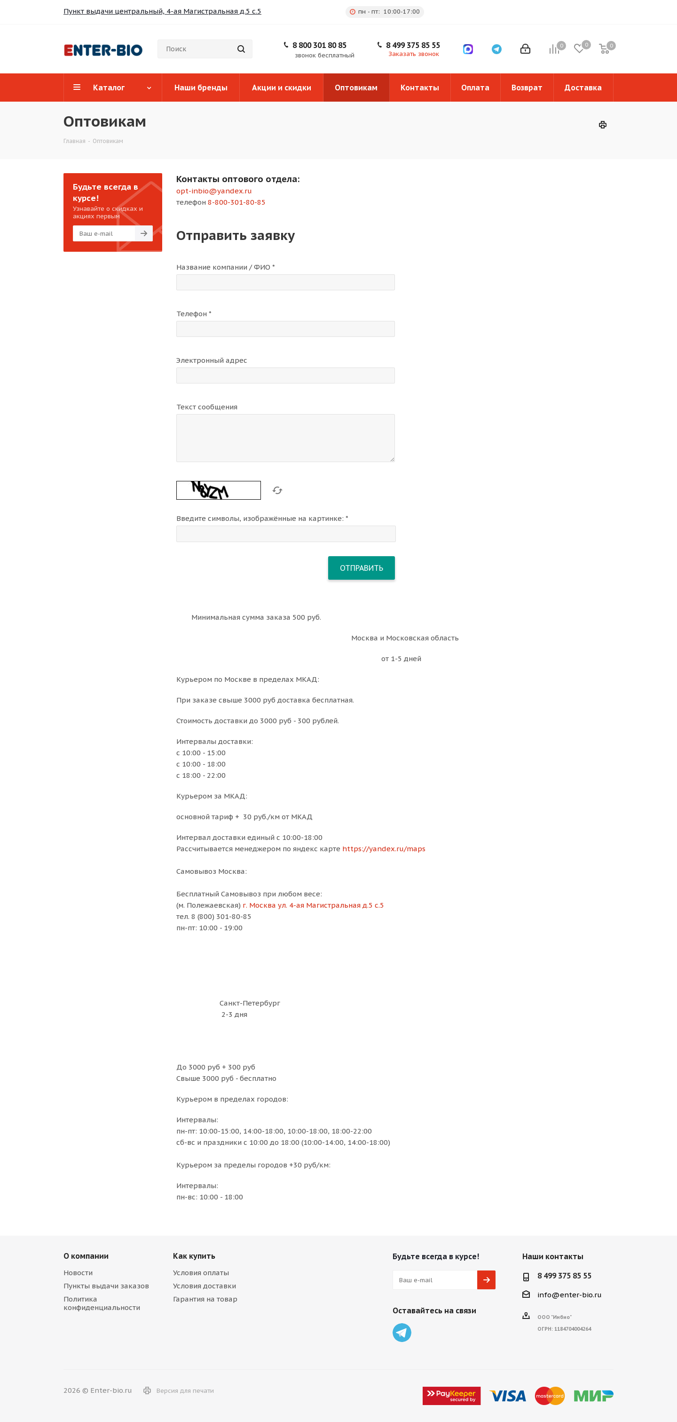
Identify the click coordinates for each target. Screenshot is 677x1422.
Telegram (402, 1332)
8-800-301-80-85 (237, 202)
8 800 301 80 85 (319, 45)
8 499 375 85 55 (413, 45)
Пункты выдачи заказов (106, 1285)
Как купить (194, 1256)
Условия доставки (204, 1285)
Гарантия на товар (205, 1298)
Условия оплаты (201, 1272)
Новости (78, 1272)
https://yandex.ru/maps (383, 848)
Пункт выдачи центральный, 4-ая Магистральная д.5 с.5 (162, 11)
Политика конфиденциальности (101, 1303)
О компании (86, 1256)
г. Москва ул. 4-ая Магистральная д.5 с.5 (313, 905)
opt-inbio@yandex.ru (214, 190)
